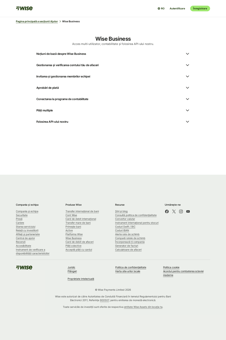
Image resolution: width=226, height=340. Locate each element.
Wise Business (74, 238)
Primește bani (73, 226)
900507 (104, 300)
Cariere (20, 222)
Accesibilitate (23, 245)
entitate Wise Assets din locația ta (143, 306)
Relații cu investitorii (27, 230)
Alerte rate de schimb (127, 234)
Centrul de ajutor (25, 238)
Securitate (22, 215)
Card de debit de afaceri (80, 241)
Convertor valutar (125, 218)
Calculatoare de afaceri (128, 249)
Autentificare (177, 8)
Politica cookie (171, 267)
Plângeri (72, 271)
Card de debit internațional (81, 218)
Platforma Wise (74, 234)
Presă (19, 218)
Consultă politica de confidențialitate (136, 215)
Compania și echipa (27, 211)
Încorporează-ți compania (130, 241)
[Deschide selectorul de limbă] (161, 8)
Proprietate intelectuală (81, 278)
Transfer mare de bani (78, 222)
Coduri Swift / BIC (125, 226)
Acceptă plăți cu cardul (79, 249)
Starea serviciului (25, 226)
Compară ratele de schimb (130, 238)
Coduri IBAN (122, 230)
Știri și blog (121, 211)
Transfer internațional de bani (82, 211)
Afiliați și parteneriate (28, 234)
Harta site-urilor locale (127, 271)
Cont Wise (71, 215)
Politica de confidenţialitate (130, 267)
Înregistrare (200, 8)
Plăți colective (73, 245)
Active (69, 230)
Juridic (71, 267)
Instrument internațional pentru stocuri (137, 222)
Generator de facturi (126, 245)
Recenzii (20, 241)
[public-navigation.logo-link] (24, 268)
